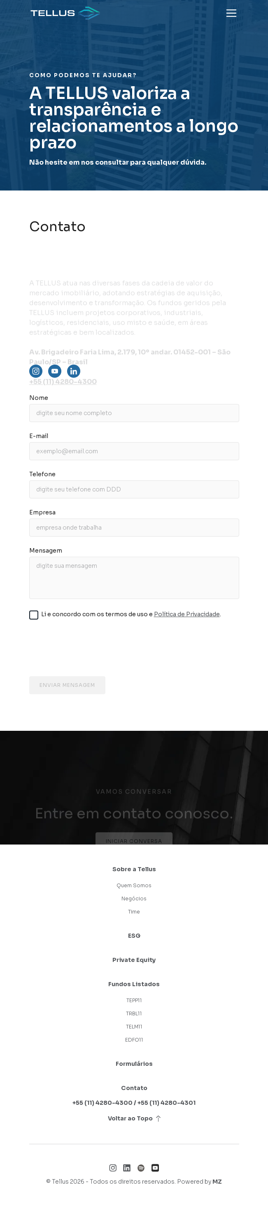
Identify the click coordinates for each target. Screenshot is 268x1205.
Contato (134, 1088)
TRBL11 (134, 1013)
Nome (38, 398)
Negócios (134, 898)
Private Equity (134, 960)
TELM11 (134, 1027)
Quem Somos (134, 885)
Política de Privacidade (187, 614)
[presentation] (134, 650)
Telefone (42, 474)
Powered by (199, 1181)
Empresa (42, 512)
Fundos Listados (134, 984)
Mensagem (45, 550)
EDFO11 (134, 1040)
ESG (134, 935)
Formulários (134, 1063)
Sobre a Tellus (134, 869)
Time (134, 912)
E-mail (38, 436)
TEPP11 (134, 1000)
